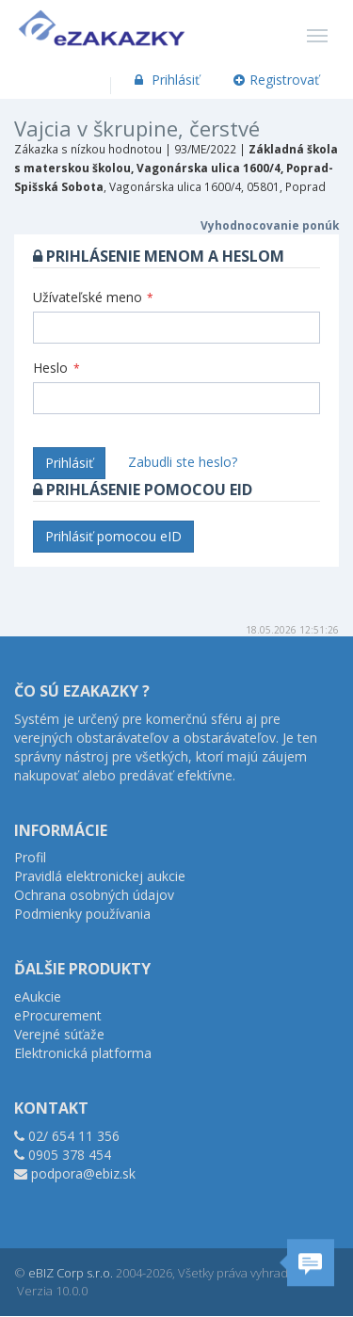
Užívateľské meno (93, 297)
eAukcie (37, 996)
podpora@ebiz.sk (83, 1173)
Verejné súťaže (59, 1034)
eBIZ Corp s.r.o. (70, 1272)
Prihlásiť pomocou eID (113, 536)
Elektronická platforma (83, 1053)
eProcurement (58, 1015)
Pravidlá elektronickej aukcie (99, 876)
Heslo (56, 368)
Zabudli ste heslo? (182, 462)
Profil (30, 857)
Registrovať (276, 79)
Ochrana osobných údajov (94, 895)
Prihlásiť (165, 79)
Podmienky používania (82, 914)
